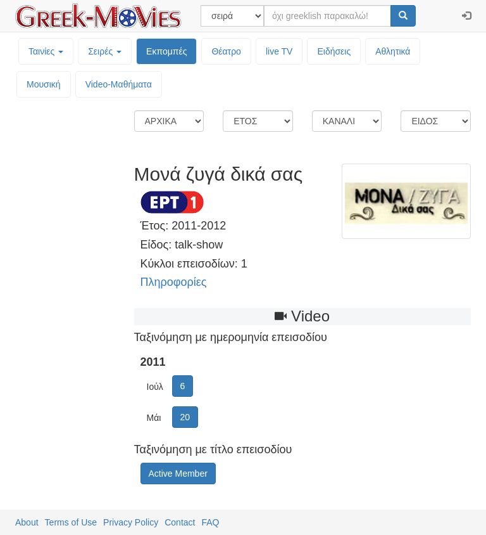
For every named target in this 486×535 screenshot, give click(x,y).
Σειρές (105, 51)
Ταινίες (45, 51)
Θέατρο (226, 51)
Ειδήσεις (334, 51)
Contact (180, 522)
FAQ (210, 522)
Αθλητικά (392, 51)
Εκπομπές (166, 51)
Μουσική (44, 84)
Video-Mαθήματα (118, 84)
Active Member (178, 473)
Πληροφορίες (173, 282)
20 (185, 417)
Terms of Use (71, 522)
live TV (279, 51)
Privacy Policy (130, 522)
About (27, 522)
